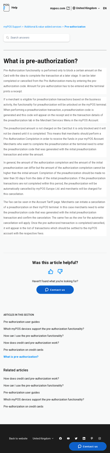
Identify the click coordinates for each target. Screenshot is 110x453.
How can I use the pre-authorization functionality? (33, 335)
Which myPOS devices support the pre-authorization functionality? (43, 329)
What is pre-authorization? (20, 356)
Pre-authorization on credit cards (23, 349)
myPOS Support (12, 26)
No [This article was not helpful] (60, 271)
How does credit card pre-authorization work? (31, 342)
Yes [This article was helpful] (50, 271)
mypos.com (59, 8)
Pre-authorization (75, 26)
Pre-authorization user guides (21, 322)
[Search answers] (36, 38)
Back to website (18, 438)
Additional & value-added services (42, 26)
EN (105, 8)
